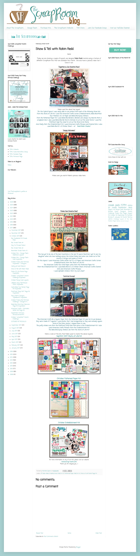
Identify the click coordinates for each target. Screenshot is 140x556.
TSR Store (80, 28)
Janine (110, 219)
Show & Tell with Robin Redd (20, 269)
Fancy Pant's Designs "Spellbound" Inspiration (19, 297)
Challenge (116, 219)
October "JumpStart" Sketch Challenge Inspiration (20, 277)
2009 (12, 372)
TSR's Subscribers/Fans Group (19, 152)
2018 (11, 225)
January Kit (118, 217)
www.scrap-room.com (69, 462)
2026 (12, 202)
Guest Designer (120, 211)
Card (121, 221)
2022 (12, 213)
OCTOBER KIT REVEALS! (18, 322)
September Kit (122, 215)
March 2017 (15, 342)
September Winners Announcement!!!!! (17, 314)
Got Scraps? (126, 221)
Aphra (130, 205)
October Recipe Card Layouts (20, 280)
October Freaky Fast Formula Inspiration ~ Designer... (20, 263)
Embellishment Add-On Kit (56, 473)
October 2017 (16, 236)
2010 (11, 369)
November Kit (128, 209)
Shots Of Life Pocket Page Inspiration (19, 272)
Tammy (130, 217)
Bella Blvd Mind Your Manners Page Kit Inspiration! (20, 305)
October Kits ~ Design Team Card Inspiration (19, 258)
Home (69, 533)
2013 (11, 360)
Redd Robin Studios (83, 126)
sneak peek (114, 205)
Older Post (99, 533)
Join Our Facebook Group (97, 28)
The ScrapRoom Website (63, 28)
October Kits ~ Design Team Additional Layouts (19, 254)
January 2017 (16, 348)
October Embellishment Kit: (69, 422)
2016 (11, 352)
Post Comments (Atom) (51, 536)
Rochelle (129, 215)
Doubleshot (122, 207)
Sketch (125, 217)
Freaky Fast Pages (121, 213)
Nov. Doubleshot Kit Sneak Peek (19, 239)
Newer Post (39, 533)
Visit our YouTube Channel (120, 28)
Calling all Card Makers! (18, 266)
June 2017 (15, 334)
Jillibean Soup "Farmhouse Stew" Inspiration (19, 284)
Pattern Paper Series (114, 221)
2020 (11, 219)
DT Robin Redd (45, 473)
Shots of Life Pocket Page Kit (89, 473)
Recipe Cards (119, 209)
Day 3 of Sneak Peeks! (18, 245)
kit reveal (112, 207)
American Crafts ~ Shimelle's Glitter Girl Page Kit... (20, 309)
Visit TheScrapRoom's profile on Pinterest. (17, 193)
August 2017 (15, 328)
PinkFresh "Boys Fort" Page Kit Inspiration (20, 292)
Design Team (32, 28)
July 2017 (15, 331)
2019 (11, 222)
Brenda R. (111, 217)
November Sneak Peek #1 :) (19, 251)
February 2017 (16, 345)
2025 (12, 205)
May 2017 (15, 337)
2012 (11, 363)
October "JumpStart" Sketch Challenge (20, 318)
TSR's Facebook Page (16, 154)
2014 (11, 357)
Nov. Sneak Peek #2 (17, 248)
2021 (11, 216)
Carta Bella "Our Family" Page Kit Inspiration (20, 288)
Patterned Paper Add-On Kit (72, 473)
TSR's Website (14, 150)
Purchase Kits (46, 28)
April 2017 (15, 339)
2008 (11, 374)
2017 (11, 228)
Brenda (110, 211)
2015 (11, 354)
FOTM (123, 205)
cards (130, 207)
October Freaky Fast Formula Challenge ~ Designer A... (20, 301)
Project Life (111, 209)
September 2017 (17, 325)
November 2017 (16, 233)
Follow (9, 165)
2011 (11, 366)
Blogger (78, 547)
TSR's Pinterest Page (16, 157)
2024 (12, 208)
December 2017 (16, 230)
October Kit (113, 215)
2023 (12, 211)
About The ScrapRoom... (15, 28)
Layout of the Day (126, 219)
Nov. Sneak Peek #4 (17, 243)
